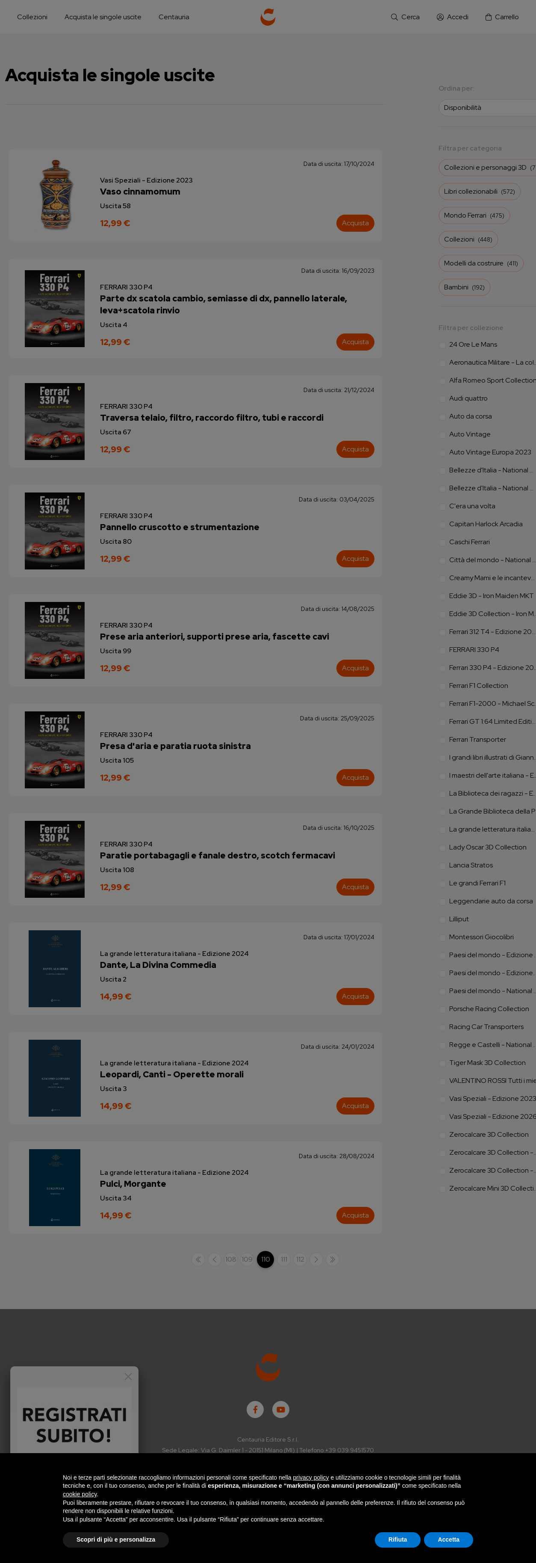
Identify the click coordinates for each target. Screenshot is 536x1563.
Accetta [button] (448, 1539)
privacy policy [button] (311, 1477)
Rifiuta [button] (398, 1539)
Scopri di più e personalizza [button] (116, 1539)
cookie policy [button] (80, 1494)
